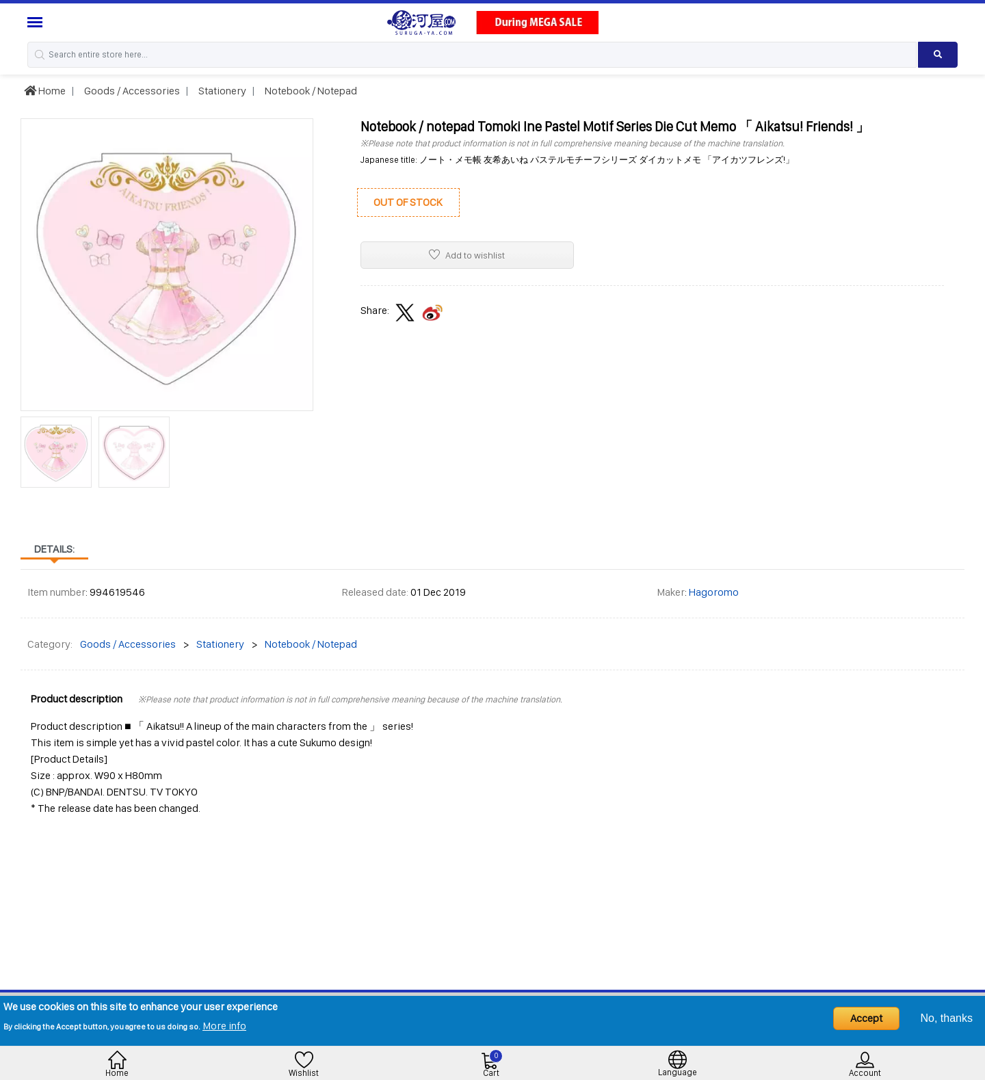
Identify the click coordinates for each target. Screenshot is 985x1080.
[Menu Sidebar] (36, 22)
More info (224, 1025)
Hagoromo (714, 591)
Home (45, 90)
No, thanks (947, 1018)
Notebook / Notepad (310, 90)
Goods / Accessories (131, 90)
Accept (866, 1018)
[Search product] (938, 55)
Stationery (221, 90)
